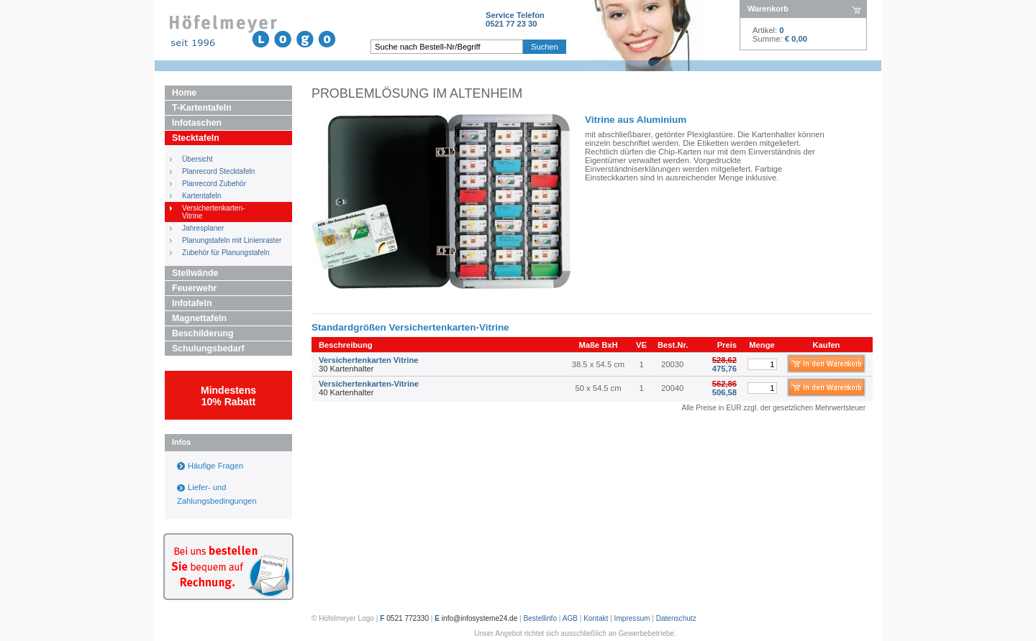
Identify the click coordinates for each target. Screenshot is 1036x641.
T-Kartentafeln (202, 108)
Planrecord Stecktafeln (218, 171)
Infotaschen (197, 123)
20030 (672, 364)
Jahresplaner (203, 228)
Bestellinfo (541, 618)
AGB (570, 618)
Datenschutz (676, 618)
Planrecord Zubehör (214, 184)
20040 (672, 388)
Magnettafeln (199, 318)
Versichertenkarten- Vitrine (213, 212)
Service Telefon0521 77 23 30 (515, 19)
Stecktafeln (195, 138)
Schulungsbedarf (208, 348)
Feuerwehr (194, 288)
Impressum (632, 618)
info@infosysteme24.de (479, 618)
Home (184, 93)
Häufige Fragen (215, 465)
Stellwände (195, 273)
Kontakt (595, 618)
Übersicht (197, 159)
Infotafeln (192, 303)
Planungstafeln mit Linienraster (231, 240)
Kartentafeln (201, 196)
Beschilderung (203, 333)
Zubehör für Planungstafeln (226, 253)
